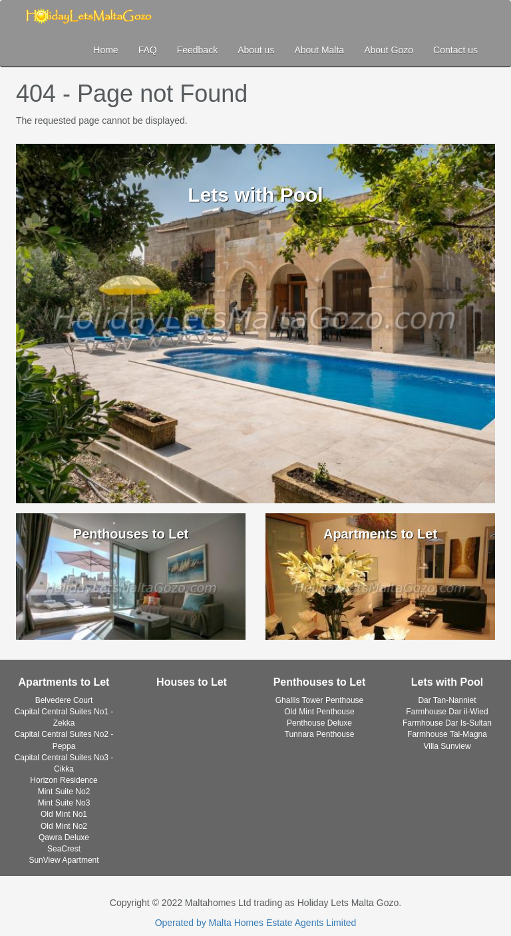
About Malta (319, 50)
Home (105, 50)
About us (256, 50)
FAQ (147, 50)
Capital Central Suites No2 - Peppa (64, 740)
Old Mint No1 (64, 814)
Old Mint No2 (64, 826)
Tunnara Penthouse (320, 734)
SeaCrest (64, 848)
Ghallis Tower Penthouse (319, 700)
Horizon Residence (63, 780)
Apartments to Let (64, 682)
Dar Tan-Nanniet (447, 700)
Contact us (455, 50)
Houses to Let (191, 682)
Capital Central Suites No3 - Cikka (64, 763)
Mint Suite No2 (64, 791)
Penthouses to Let (319, 682)
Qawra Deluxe (64, 837)
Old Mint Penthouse (319, 711)
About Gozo (388, 50)
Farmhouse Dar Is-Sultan (447, 723)
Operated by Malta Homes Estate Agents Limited (256, 922)
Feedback (197, 50)
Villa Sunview (446, 746)
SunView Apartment (63, 860)
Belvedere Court (64, 700)
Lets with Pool (447, 682)
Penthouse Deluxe (319, 723)
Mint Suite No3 (64, 803)
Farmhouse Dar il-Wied (447, 711)
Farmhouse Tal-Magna (447, 734)
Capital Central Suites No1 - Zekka (64, 717)
